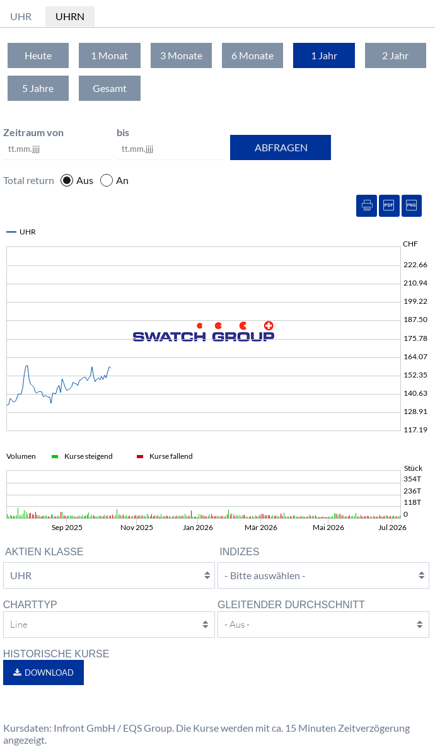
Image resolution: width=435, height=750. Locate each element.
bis (123, 132)
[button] (43, 672)
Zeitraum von (33, 132)
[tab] (38, 55)
